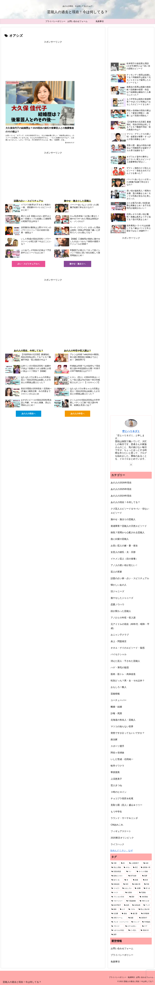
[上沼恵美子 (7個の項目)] (135, 863)
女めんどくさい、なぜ (121, 850)
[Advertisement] (53, 61)
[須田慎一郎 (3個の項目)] (146, 867)
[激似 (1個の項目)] (125, 914)
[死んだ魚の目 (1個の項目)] (145, 909)
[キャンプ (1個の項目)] (135, 922)
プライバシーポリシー (122, 955)
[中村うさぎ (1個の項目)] (145, 901)
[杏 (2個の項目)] (127, 880)
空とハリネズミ (131, 431)
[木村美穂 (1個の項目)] (145, 897)
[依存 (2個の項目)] (147, 880)
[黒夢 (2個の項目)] (146, 876)
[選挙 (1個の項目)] (133, 897)
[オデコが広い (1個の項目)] (132, 926)
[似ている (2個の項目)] (116, 880)
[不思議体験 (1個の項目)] (131, 901)
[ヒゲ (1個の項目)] (123, 909)
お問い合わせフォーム (122, 948)
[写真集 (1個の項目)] (144, 892)
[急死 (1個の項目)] (127, 905)
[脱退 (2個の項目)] (137, 880)
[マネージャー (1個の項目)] (117, 901)
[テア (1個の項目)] (146, 926)
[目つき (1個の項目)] (147, 888)
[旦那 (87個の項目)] (115, 863)
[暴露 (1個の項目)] (132, 918)
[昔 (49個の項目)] (124, 863)
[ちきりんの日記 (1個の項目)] (118, 930)
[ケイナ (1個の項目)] (117, 892)
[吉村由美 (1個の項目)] (136, 905)
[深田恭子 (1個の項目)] (144, 918)
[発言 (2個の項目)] (126, 884)
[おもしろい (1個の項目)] (127, 888)
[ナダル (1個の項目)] (132, 909)
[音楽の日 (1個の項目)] (145, 930)
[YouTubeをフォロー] (131, 464)
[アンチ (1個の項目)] (147, 905)
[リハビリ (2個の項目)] (115, 888)
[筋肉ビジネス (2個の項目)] (118, 876)
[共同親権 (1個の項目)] (146, 914)
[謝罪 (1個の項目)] (130, 934)
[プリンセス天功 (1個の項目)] (119, 897)
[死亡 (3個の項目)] (135, 867)
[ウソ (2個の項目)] (130, 872)
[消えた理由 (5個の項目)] (116, 867)
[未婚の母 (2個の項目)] (137, 884)
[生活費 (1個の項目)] (115, 914)
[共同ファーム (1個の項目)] (118, 918)
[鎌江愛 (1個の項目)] (135, 914)
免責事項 (115, 961)
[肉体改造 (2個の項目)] (116, 884)
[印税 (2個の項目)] (147, 884)
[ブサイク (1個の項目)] (117, 926)
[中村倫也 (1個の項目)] (146, 922)
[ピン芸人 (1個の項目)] (133, 930)
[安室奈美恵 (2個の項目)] (117, 872)
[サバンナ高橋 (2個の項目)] (143, 872)
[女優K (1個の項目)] (138, 888)
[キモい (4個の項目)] (127, 867)
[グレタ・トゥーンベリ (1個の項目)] (120, 922)
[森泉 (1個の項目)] (114, 909)
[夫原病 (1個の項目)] (131, 892)
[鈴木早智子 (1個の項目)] (116, 905)
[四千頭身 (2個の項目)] (134, 876)
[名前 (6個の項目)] (147, 863)
